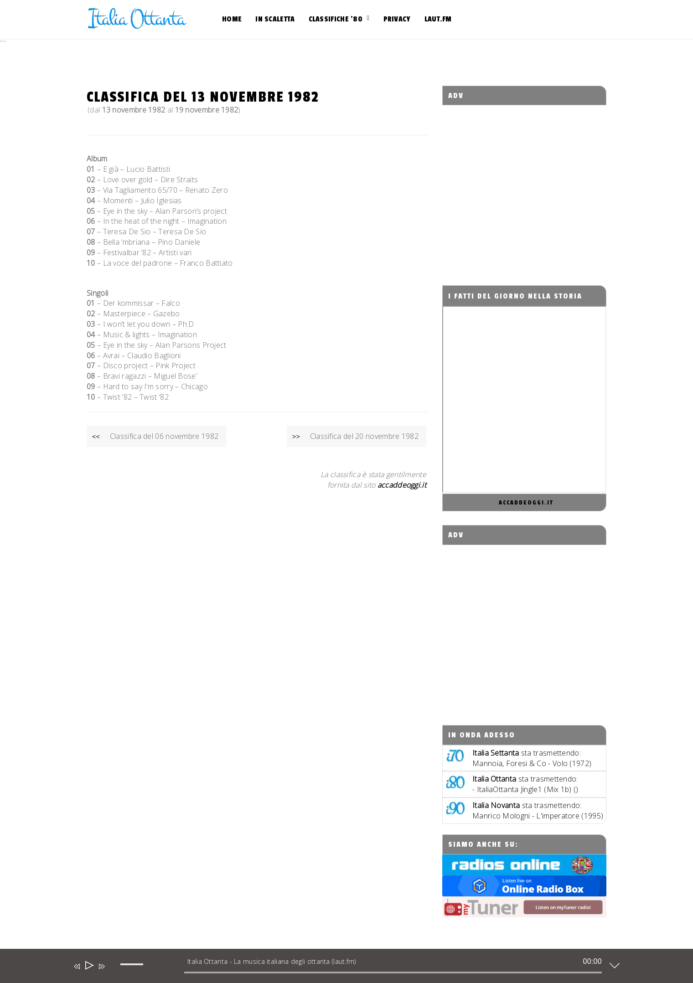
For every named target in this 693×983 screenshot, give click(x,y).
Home (232, 19)
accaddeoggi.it (526, 502)
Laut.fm (438, 19)
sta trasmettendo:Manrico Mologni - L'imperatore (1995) (537, 810)
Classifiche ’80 (336, 19)
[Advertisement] (524, 187)
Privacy (397, 19)
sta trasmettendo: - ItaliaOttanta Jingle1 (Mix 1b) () (525, 784)
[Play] (88, 966)
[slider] (393, 972)
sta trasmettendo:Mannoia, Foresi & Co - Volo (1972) (531, 758)
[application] (340, 968)
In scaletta (275, 19)
